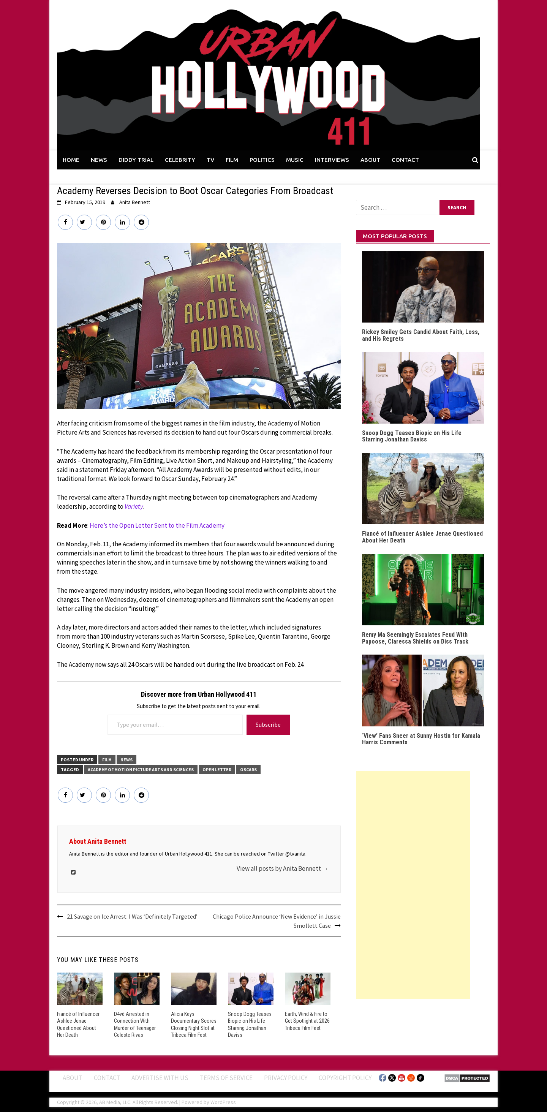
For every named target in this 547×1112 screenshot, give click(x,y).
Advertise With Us (159, 1078)
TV (210, 160)
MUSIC (295, 160)
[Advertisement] (413, 885)
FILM (232, 160)
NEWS (99, 160)
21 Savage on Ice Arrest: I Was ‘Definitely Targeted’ (132, 916)
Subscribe (268, 724)
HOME (71, 160)
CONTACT (405, 160)
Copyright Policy (345, 1078)
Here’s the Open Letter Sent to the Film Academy (157, 525)
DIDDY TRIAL (136, 160)
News (126, 759)
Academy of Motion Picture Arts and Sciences (141, 769)
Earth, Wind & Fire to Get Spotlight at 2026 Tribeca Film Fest (307, 1021)
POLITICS (262, 160)
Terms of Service (226, 1078)
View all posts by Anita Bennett (283, 868)
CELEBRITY (180, 160)
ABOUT (370, 160)
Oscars (248, 769)
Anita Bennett (134, 202)
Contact (107, 1078)
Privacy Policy (285, 1078)
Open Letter (216, 769)
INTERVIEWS (332, 160)
